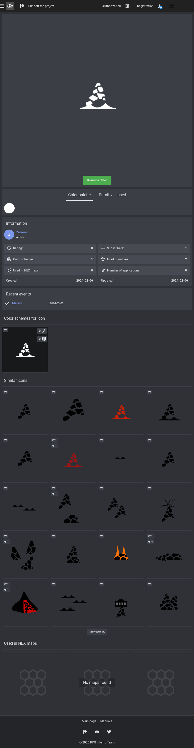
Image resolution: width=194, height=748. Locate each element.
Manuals (106, 721)
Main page (89, 721)
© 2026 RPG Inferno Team (97, 742)
